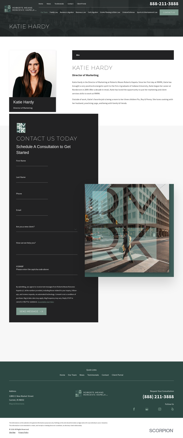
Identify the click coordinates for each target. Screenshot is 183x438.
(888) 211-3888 (158, 396)
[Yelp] (172, 409)
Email (18, 213)
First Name (21, 164)
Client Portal (81, 4)
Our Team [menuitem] (44, 12)
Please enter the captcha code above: (32, 272)
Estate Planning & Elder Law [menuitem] (110, 12)
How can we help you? (26, 246)
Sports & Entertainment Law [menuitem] (147, 12)
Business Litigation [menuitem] (67, 12)
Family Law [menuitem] (54, 12)
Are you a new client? (25, 229)
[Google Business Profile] (146, 409)
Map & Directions (16, 403)
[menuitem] (12, 432)
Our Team (72, 375)
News (49, 4)
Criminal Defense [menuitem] (128, 12)
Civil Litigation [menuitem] (93, 12)
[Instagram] (159, 409)
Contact (70, 4)
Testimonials (59, 4)
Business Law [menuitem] (81, 12)
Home (41, 4)
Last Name (21, 180)
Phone (19, 196)
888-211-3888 (164, 3)
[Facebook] (134, 409)
